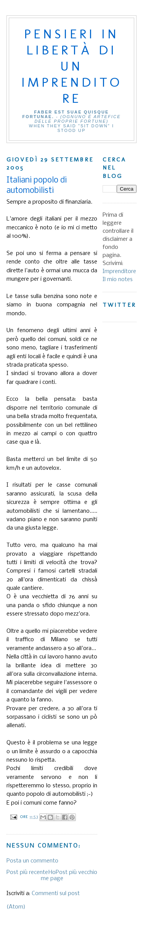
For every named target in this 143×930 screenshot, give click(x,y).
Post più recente (27, 872)
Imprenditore (119, 271)
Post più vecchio (76, 872)
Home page (52, 875)
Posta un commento (32, 861)
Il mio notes (118, 280)
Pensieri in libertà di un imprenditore (71, 66)
